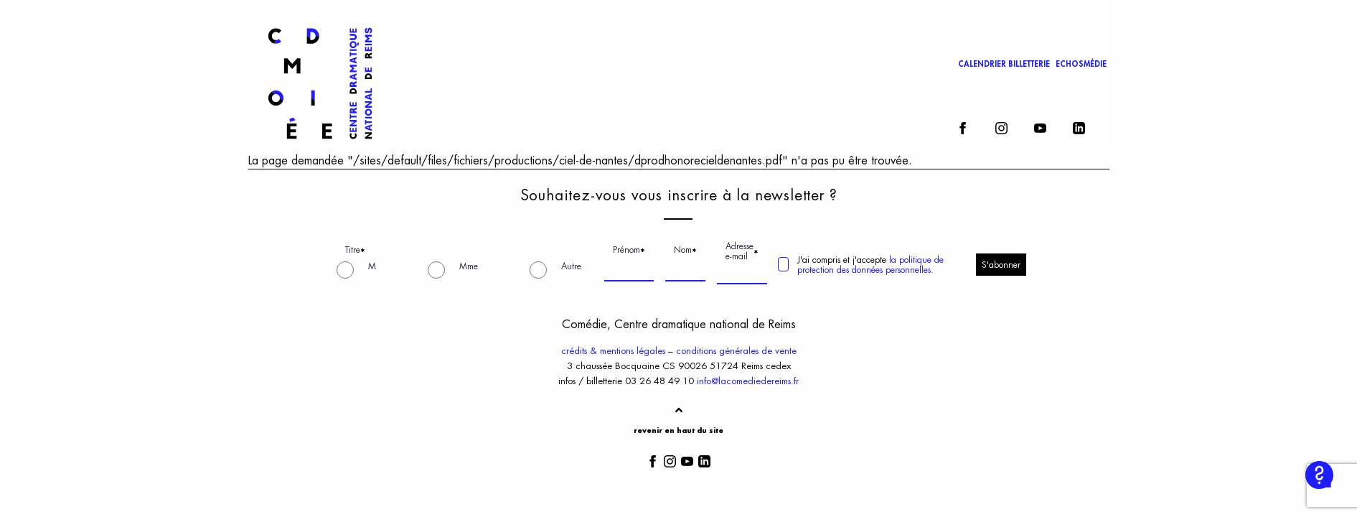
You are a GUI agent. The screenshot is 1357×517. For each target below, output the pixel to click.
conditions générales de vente (736, 350)
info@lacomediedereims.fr (748, 381)
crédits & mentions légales (613, 350)
